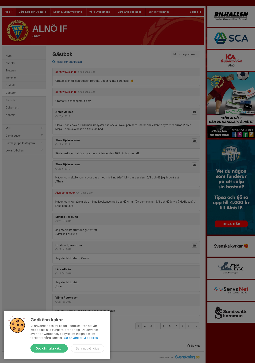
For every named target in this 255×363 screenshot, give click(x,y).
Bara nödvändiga (87, 348)
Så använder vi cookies (81, 338)
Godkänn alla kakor (49, 348)
